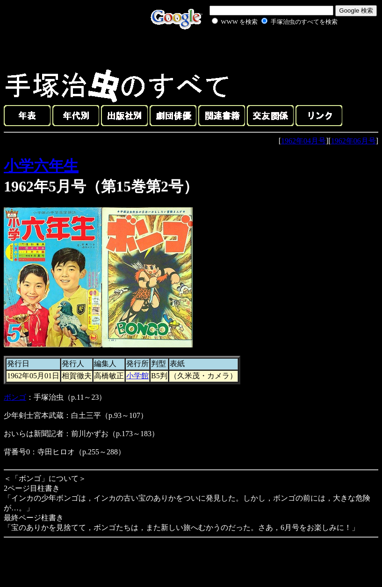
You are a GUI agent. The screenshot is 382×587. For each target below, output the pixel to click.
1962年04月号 (303, 141)
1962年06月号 (353, 141)
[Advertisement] (264, 49)
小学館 (137, 376)
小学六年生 (41, 165)
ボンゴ (15, 397)
